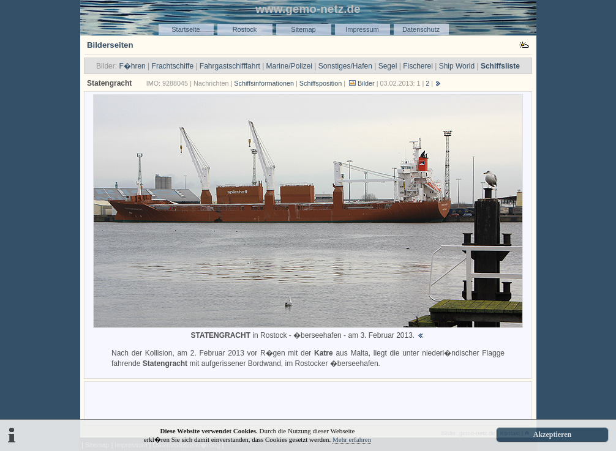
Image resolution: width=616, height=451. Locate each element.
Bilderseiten (110, 45)
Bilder (366, 83)
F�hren (132, 66)
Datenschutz (421, 29)
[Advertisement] (308, 402)
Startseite (185, 29)
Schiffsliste (500, 66)
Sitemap (303, 29)
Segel (387, 66)
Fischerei (418, 66)
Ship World (457, 66)
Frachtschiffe (172, 66)
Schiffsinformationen (264, 83)
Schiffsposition (320, 83)
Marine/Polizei (289, 66)
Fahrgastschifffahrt (230, 66)
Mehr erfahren (351, 439)
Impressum (361, 29)
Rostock (245, 29)
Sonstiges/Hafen (345, 66)
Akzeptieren (552, 434)
